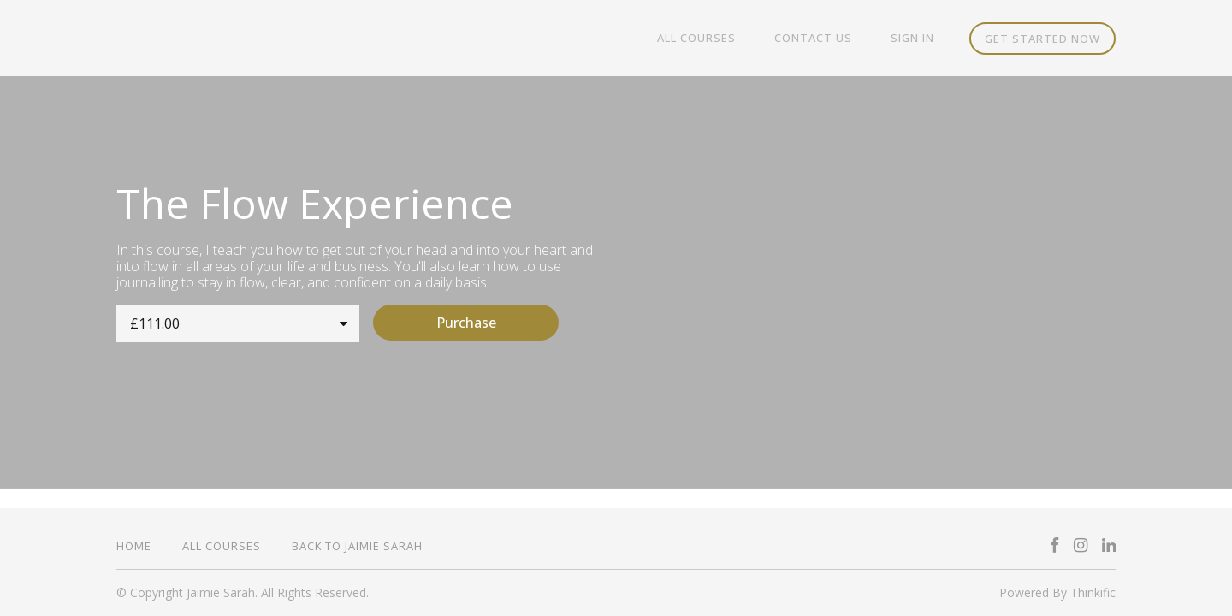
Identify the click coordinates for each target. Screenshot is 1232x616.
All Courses (716, 38)
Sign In (917, 38)
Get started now (1042, 38)
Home (133, 546)
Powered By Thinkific (1057, 592)
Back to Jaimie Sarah (357, 546)
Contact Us (825, 38)
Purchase (481, 322)
